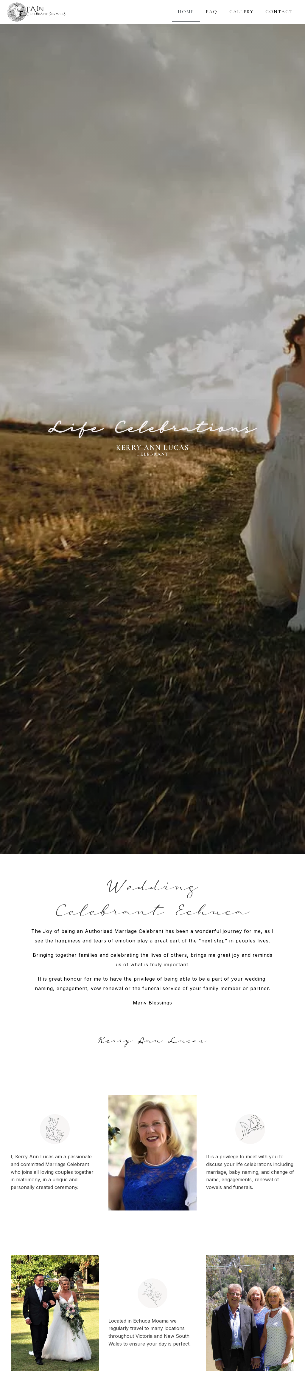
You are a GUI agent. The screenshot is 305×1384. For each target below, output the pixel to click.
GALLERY (241, 12)
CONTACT (279, 12)
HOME (186, 12)
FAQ (211, 12)
